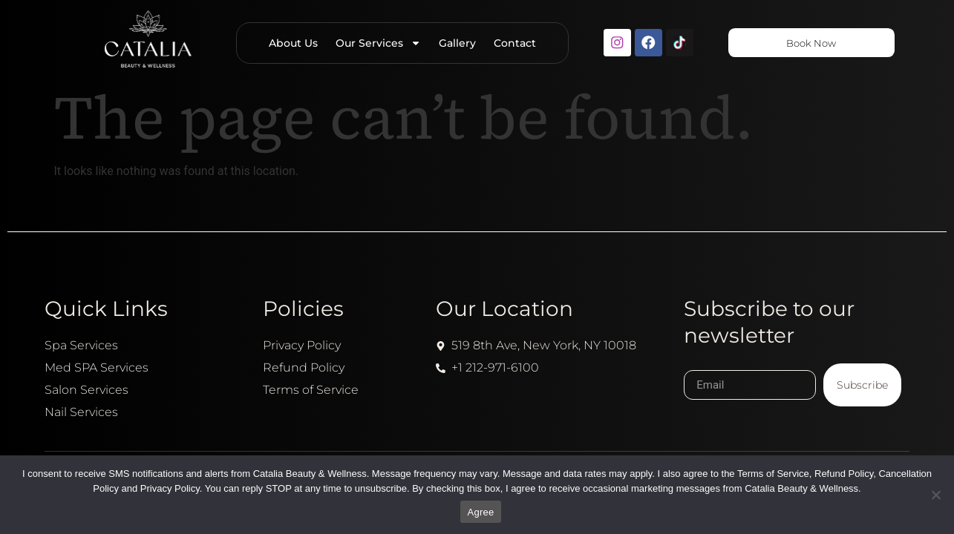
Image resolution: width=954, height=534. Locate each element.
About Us (289, 43)
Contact (511, 43)
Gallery (453, 43)
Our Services (374, 43)
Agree (481, 512)
